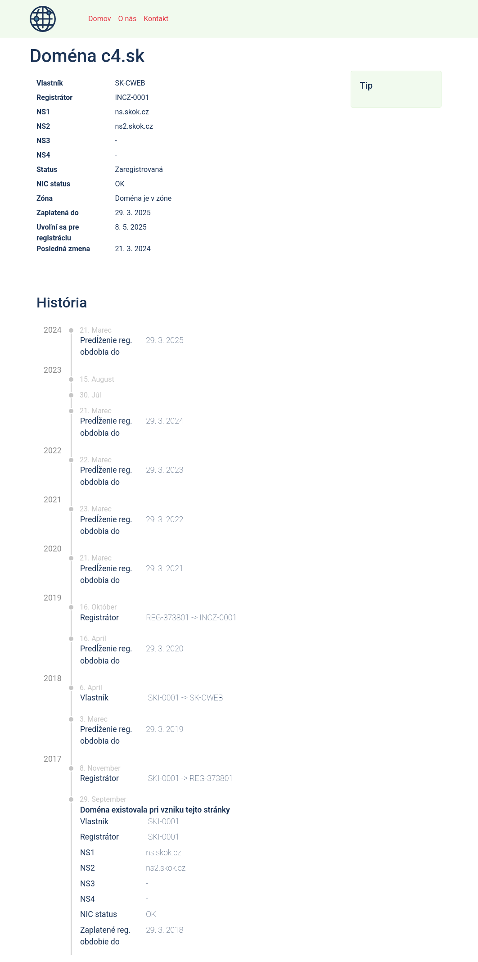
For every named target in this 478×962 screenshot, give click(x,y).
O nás (127, 18)
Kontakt (156, 18)
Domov (99, 18)
